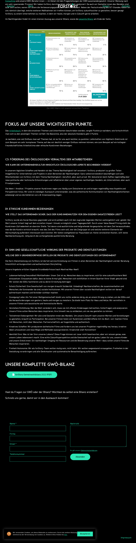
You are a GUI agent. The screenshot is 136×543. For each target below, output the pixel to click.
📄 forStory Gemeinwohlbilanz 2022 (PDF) (32, 375)
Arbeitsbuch (15, 131)
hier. (65, 535)
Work (30, 6)
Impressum (126, 538)
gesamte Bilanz (86, 19)
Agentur (11, 6)
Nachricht (74, 424)
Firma (12, 434)
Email (13, 444)
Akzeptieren (85, 534)
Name (13, 424)
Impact (106, 6)
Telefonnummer (17, 454)
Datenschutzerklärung (89, 450)
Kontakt (126, 6)
